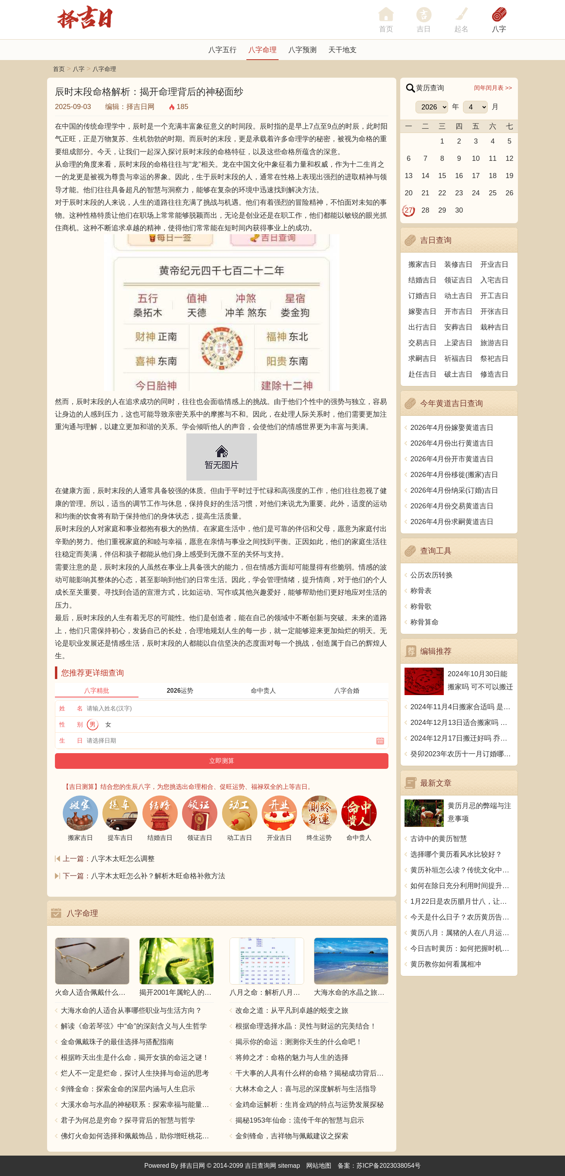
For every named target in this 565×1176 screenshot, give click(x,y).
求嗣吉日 (422, 358)
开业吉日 (494, 264)
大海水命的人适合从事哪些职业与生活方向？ (131, 1010)
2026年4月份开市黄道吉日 (452, 459)
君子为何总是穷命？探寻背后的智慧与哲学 (128, 1120)
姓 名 (71, 708)
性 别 (71, 724)
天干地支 (342, 50)
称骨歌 (421, 606)
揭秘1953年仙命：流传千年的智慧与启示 (299, 1120)
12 (510, 158)
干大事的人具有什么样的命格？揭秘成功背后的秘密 (311, 1073)
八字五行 (222, 50)
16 (459, 176)
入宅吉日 (494, 280)
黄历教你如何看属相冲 (445, 964)
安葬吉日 (459, 327)
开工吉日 (494, 296)
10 (476, 158)
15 (442, 176)
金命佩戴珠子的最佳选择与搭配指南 (117, 1042)
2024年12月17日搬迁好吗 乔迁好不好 (462, 738)
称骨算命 (424, 622)
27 (408, 210)
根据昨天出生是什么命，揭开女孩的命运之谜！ (135, 1057)
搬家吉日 (422, 264)
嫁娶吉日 (422, 311)
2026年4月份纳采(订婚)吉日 (454, 490)
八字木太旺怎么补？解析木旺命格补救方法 (158, 876)
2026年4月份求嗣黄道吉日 (452, 522)
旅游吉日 (494, 343)
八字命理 (262, 50)
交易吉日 (422, 343)
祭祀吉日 (494, 358)
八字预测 (302, 50)
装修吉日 (459, 264)
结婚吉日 (422, 280)
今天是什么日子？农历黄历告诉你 (462, 917)
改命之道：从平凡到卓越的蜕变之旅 (291, 1010)
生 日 (71, 740)
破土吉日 (459, 374)
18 (493, 176)
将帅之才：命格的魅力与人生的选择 (291, 1057)
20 (408, 193)
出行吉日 (422, 327)
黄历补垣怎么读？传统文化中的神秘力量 (462, 870)
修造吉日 (494, 374)
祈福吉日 (459, 358)
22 (442, 193)
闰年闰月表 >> (493, 87)
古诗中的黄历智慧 (438, 839)
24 (476, 193)
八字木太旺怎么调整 (123, 859)
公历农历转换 (431, 575)
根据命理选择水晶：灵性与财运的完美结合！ (306, 1026)
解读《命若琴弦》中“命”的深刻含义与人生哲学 (134, 1026)
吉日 (424, 29)
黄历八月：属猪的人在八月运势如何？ (462, 933)
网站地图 (319, 1165)
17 (476, 176)
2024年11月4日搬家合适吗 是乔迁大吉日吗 (462, 707)
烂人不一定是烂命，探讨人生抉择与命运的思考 (135, 1073)
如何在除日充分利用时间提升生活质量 (462, 886)
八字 (499, 29)
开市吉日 (459, 311)
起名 (461, 29)
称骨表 (421, 591)
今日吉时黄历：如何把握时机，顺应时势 (462, 948)
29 (442, 210)
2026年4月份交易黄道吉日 (452, 506)
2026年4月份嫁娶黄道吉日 (452, 427)
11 (493, 158)
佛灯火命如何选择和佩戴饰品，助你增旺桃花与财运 (137, 1136)
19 (510, 176)
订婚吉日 (422, 296)
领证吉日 (459, 280)
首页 (59, 69)
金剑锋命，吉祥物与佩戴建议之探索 (291, 1136)
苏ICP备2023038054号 (389, 1165)
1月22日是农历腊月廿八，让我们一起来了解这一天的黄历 (462, 901)
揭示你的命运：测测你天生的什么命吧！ (299, 1042)
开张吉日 (494, 311)
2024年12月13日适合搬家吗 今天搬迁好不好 (462, 722)
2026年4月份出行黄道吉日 (452, 443)
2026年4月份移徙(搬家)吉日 (454, 475)
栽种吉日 (494, 327)
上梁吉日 (459, 343)
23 (459, 193)
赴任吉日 (422, 374)
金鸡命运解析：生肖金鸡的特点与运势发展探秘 (309, 1105)
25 (493, 193)
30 (459, 210)
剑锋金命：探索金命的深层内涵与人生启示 (128, 1089)
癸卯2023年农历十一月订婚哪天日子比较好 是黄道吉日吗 (462, 754)
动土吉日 (459, 296)
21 (425, 193)
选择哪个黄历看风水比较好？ (456, 854)
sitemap (289, 1165)
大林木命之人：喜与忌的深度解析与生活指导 (306, 1089)
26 (510, 193)
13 (408, 176)
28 (425, 210)
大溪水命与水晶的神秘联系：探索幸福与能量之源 (137, 1105)
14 (425, 176)
